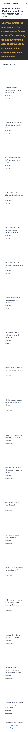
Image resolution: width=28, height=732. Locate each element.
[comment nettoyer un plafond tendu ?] (14, 491)
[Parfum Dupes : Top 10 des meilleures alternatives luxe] (14, 356)
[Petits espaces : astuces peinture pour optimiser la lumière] (14, 456)
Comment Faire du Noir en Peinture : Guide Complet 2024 (13, 125)
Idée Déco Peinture (11, 3)
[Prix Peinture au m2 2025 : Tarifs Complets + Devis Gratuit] (14, 146)
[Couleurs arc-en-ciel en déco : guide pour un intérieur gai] (14, 286)
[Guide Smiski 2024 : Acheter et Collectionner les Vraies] (14, 181)
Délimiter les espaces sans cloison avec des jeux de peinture (13, 402)
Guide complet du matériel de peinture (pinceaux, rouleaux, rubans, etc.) (13, 602)
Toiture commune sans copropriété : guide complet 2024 (14, 265)
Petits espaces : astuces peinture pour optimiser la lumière (13, 470)
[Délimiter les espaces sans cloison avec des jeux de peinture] (14, 388)
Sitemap (14, 729)
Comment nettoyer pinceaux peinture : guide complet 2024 (13, 90)
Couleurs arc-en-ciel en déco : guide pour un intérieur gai (12, 300)
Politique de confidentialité (14, 727)
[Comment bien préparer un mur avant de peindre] (14, 623)
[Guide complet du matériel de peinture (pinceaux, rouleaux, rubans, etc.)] (14, 588)
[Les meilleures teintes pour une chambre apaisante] (14, 423)
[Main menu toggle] (26, 3)
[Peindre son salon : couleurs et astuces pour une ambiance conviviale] (14, 656)
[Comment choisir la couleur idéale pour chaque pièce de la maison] (14, 691)
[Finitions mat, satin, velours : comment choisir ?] (14, 556)
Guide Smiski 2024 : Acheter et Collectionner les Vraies (14, 195)
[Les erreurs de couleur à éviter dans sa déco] (14, 523)
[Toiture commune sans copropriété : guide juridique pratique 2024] (14, 216)
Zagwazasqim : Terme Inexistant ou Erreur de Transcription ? (12, 335)
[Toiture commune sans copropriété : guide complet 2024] (14, 251)
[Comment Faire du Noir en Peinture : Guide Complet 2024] (14, 111)
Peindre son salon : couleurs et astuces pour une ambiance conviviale (13, 670)
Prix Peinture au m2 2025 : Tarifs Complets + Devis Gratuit (13, 160)
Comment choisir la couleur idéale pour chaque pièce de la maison (14, 705)
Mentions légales (14, 725)
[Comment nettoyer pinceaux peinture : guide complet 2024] (14, 76)
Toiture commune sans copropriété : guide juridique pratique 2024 (12, 230)
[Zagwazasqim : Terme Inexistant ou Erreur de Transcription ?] (14, 321)
